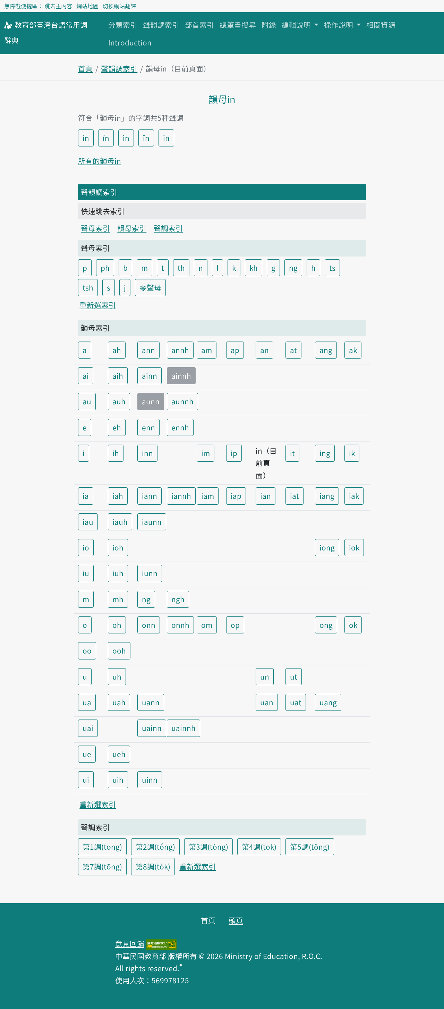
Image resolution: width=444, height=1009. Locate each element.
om (206, 625)
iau (88, 521)
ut (293, 676)
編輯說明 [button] (297, 24)
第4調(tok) (259, 846)
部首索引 (199, 24)
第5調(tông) (310, 846)
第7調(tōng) (102, 866)
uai (88, 728)
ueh (119, 754)
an (264, 350)
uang (328, 702)
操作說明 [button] (339, 24)
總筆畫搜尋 (238, 24)
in (86, 138)
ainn (149, 375)
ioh (117, 547)
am (206, 350)
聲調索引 (168, 228)
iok (354, 547)
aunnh (182, 401)
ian (265, 495)
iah (117, 495)
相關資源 (380, 24)
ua (87, 702)
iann (149, 495)
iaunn (152, 521)
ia (86, 495)
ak (353, 350)
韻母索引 (131, 228)
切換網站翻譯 (119, 6)
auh (119, 401)
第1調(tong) (102, 846)
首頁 (85, 68)
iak (354, 495)
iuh (117, 573)
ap (235, 350)
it (292, 453)
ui (86, 779)
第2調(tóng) (155, 846)
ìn (126, 138)
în (146, 138)
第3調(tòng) (208, 846)
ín (106, 138)
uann (151, 702)
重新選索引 (97, 305)
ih (115, 453)
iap (236, 495)
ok (353, 625)
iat (294, 495)
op (235, 625)
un (264, 676)
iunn (149, 573)
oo (87, 650)
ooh (119, 650)
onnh (180, 625)
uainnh (183, 728)
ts (332, 267)
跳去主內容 (58, 6)
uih (117, 779)
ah (116, 350)
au (87, 401)
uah (119, 702)
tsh (88, 287)
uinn (149, 779)
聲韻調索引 (161, 24)
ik (352, 453)
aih (117, 375)
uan (266, 702)
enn (148, 427)
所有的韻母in (99, 160)
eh (116, 427)
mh (117, 599)
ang (325, 350)
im (205, 453)
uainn (152, 728)
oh (116, 625)
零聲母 (150, 287)
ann (148, 350)
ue (87, 754)
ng (293, 267)
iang (326, 495)
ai (86, 375)
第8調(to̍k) (153, 866)
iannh (181, 495)
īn (166, 138)
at (293, 350)
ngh (178, 599)
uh (116, 676)
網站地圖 (87, 6)
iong (327, 547)
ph (105, 267)
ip (234, 453)
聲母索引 (95, 228)
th (181, 267)
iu (86, 573)
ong (326, 625)
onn (148, 625)
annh (180, 350)
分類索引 (122, 24)
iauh (120, 521)
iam (207, 495)
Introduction (130, 42)
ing (324, 453)
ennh (180, 427)
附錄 (269, 24)
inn (147, 453)
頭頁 (236, 920)
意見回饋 (129, 943)
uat (295, 702)
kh (253, 267)
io (86, 547)
